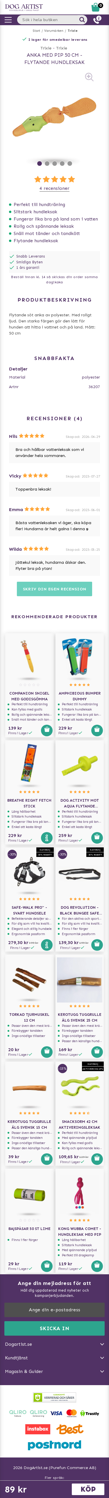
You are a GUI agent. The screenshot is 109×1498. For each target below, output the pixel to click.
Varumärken (53, 31)
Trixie (73, 31)
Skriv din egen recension (54, 589)
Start (36, 31)
